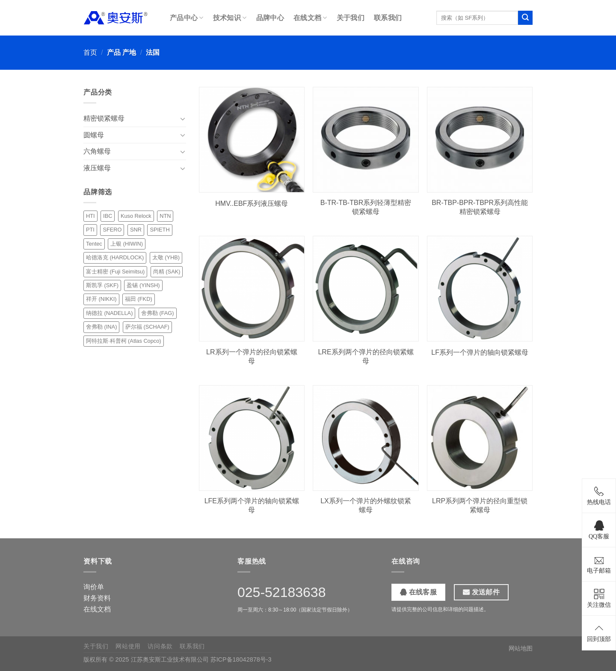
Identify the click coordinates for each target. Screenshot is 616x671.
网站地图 (521, 648)
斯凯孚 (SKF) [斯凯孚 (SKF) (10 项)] (102, 285)
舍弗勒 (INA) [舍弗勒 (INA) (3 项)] (101, 327)
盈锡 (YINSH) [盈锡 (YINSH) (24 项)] (143, 285)
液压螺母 (97, 168)
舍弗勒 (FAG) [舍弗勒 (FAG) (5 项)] (157, 313)
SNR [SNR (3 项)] (136, 229)
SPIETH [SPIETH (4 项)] (159, 229)
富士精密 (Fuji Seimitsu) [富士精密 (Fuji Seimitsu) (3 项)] (115, 271)
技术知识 (230, 18)
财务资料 (97, 598)
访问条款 (160, 646)
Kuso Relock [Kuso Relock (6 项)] (136, 216)
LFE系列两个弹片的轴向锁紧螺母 (251, 505)
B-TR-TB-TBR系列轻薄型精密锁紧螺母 (365, 207)
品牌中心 (270, 17)
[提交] (525, 18)
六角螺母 (97, 151)
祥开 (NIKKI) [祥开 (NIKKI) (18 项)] (101, 299)
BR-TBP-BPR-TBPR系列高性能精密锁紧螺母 (480, 207)
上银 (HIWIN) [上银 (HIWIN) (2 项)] (126, 243)
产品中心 (187, 18)
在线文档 (310, 18)
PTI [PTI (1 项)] (90, 229)
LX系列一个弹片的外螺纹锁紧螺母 (365, 505)
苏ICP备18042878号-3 (241, 659)
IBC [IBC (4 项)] (107, 216)
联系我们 (388, 17)
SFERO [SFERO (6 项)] (112, 229)
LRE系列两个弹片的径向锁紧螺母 (365, 356)
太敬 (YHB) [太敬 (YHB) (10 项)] (166, 257)
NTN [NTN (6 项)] (165, 216)
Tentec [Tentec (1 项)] (94, 243)
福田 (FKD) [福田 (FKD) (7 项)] (138, 299)
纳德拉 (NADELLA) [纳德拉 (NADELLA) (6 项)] (109, 313)
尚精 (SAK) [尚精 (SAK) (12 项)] (167, 271)
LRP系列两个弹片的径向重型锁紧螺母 (479, 505)
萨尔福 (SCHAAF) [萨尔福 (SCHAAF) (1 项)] (147, 327)
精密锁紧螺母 (103, 118)
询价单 (93, 587)
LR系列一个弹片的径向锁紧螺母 (251, 356)
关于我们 (350, 17)
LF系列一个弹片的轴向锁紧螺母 (479, 352)
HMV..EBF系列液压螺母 (251, 203)
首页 (90, 52)
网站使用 (128, 646)
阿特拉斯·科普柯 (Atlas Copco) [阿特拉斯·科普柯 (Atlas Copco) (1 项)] (123, 341)
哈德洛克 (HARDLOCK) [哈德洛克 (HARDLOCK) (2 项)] (115, 257)
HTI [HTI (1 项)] (90, 216)
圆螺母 (93, 135)
